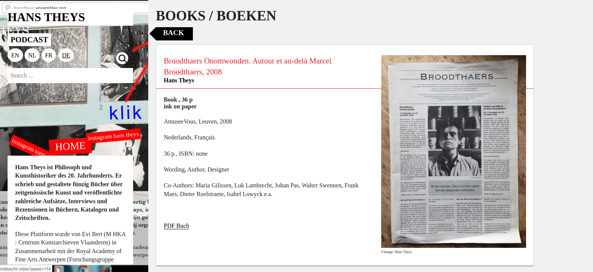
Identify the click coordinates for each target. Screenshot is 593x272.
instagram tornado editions (41, 153)
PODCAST (29, 39)
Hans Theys (179, 80)
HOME (70, 145)
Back (173, 33)
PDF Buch (176, 226)
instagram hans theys (113, 135)
